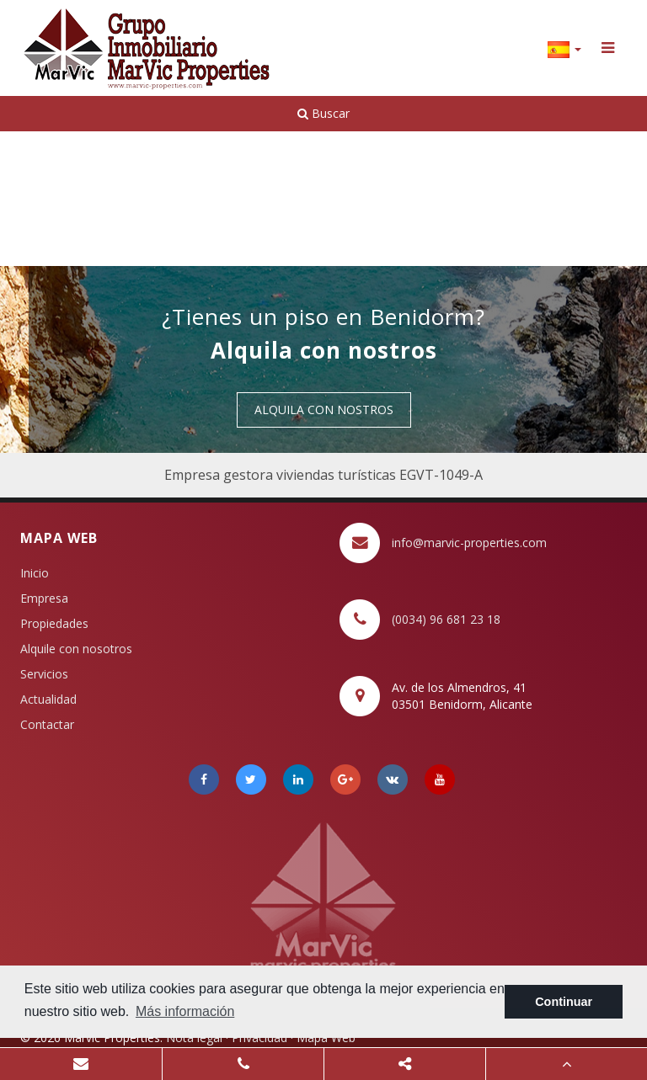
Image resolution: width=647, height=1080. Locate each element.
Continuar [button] (563, 1001)
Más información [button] (185, 1011)
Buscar (323, 113)
